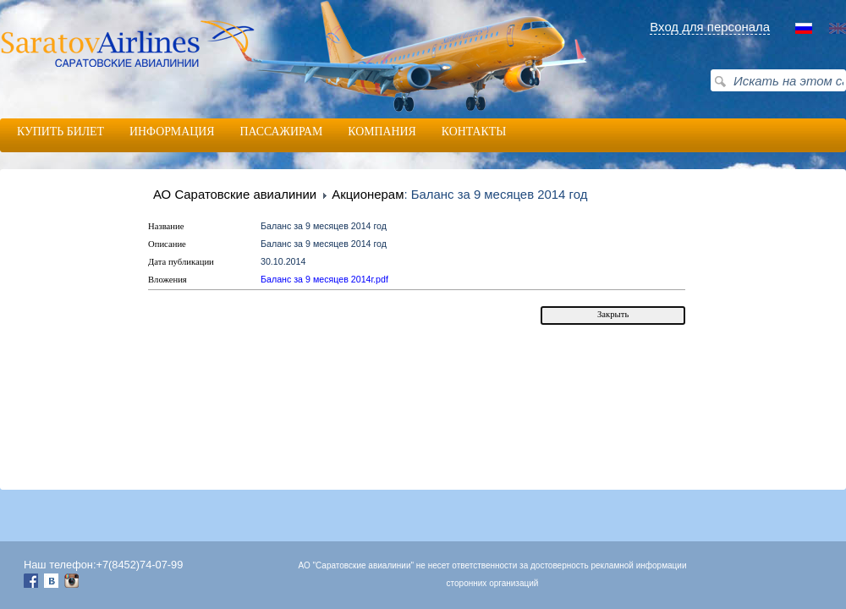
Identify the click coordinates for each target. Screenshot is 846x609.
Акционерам (368, 194)
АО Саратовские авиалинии (234, 194)
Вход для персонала (710, 26)
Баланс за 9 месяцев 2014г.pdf (324, 279)
